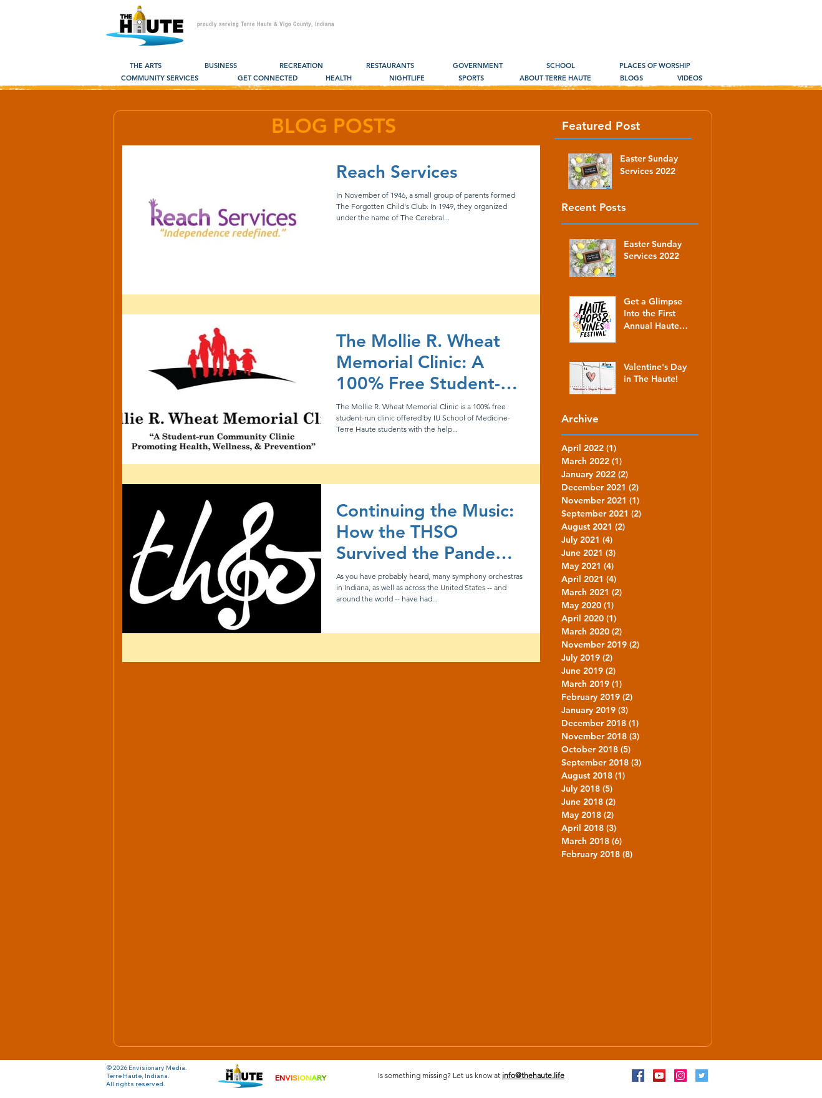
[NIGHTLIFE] (407, 78)
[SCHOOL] (560, 66)
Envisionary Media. (157, 1068)
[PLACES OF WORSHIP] (654, 66)
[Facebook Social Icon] (638, 1075)
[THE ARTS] (145, 66)
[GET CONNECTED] (267, 78)
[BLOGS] (631, 78)
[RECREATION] (301, 66)
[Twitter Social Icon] (701, 1075)
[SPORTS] (471, 78)
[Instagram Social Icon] (680, 1075)
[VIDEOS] (689, 78)
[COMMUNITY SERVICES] (160, 78)
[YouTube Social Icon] (659, 1075)
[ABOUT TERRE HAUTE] (555, 78)
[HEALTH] (338, 78)
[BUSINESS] (220, 66)
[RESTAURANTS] (390, 66)
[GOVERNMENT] (478, 66)
